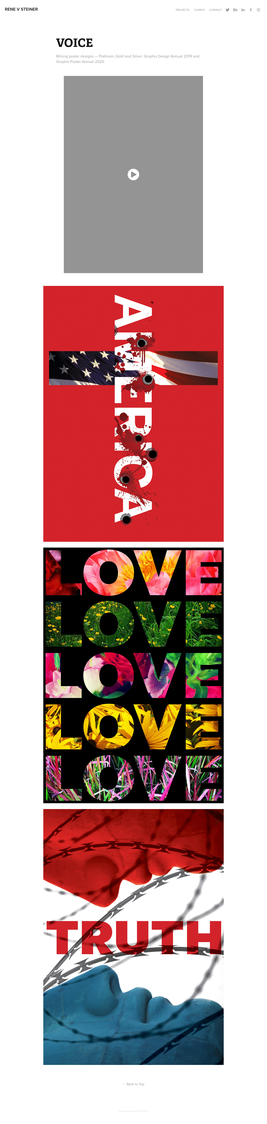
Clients (199, 10)
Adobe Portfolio (140, 1111)
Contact (215, 10)
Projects (182, 10)
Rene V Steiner (21, 9)
